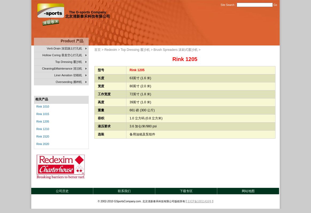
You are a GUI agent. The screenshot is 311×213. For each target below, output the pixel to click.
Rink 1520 (42, 136)
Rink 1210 (42, 129)
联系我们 (124, 191)
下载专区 (186, 191)
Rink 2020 (42, 144)
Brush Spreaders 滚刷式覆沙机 (176, 50)
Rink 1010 (42, 106)
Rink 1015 (42, 114)
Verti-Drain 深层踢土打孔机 (67, 49)
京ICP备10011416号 (199, 201)
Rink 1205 (42, 121)
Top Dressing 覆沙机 (71, 62)
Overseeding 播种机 (71, 82)
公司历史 (62, 191)
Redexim (110, 50)
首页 (97, 50)
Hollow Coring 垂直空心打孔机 (64, 55)
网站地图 (248, 191)
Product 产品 (72, 41)
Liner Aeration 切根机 (70, 75)
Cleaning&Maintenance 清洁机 (64, 69)
